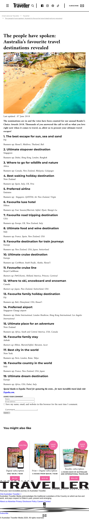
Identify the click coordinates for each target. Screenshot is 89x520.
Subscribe (76, 6)
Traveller (26, 16)
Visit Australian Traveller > (10, 494)
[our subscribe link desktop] (44, 460)
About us (3, 501)
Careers (40, 501)
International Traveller (10, 16)
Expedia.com (8, 393)
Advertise (12, 501)
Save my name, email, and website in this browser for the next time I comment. (42, 404)
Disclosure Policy (30, 501)
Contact (47, 501)
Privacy (19, 501)
